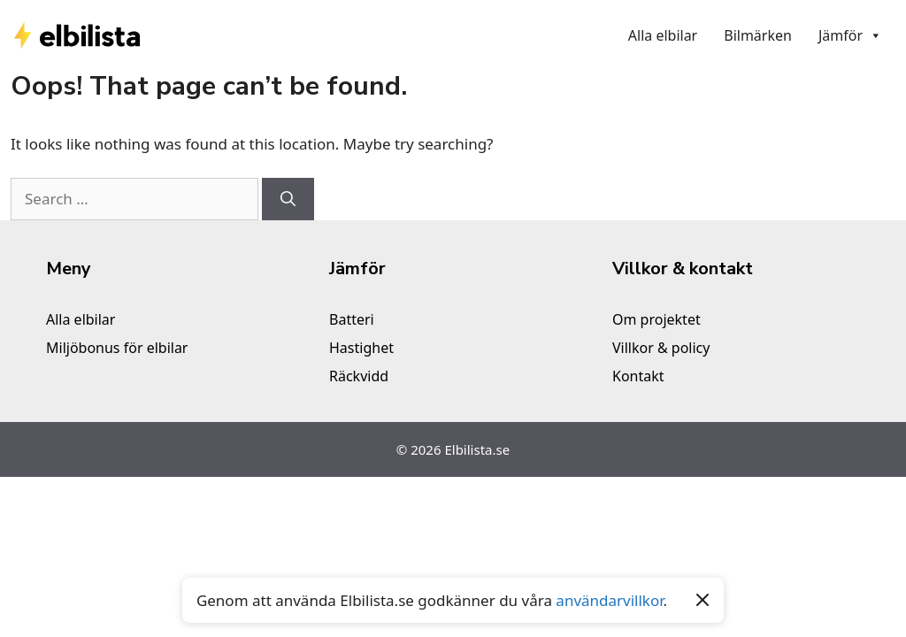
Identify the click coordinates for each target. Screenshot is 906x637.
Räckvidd (358, 376)
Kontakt (638, 376)
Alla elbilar (662, 35)
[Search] (288, 199)
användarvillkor (609, 600)
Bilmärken (758, 35)
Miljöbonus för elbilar (117, 347)
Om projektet (656, 319)
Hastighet (361, 347)
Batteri (351, 319)
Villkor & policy (661, 347)
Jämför (850, 35)
